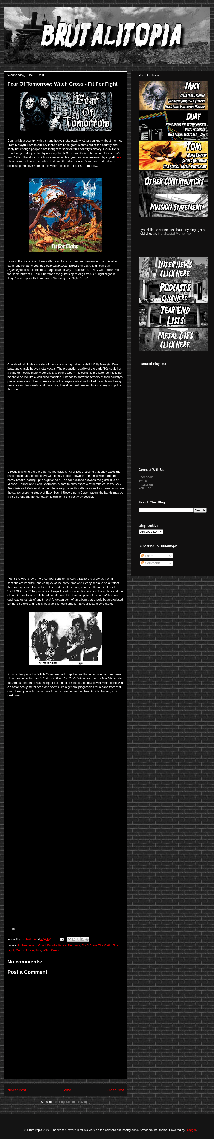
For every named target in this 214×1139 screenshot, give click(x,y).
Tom (38, 950)
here (118, 157)
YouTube (145, 488)
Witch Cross (51, 950)
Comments (151, 563)
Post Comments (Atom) (74, 1102)
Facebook (146, 477)
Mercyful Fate (25, 950)
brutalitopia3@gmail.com (175, 233)
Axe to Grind (37, 945)
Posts (147, 556)
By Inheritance (56, 945)
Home (66, 1090)
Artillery (22, 945)
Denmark (74, 945)
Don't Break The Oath (96, 945)
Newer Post (16, 1090)
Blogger (191, 1130)
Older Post (115, 1090)
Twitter (143, 481)
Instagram (146, 484)
